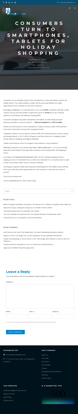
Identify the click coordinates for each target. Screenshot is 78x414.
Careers (44, 368)
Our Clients (45, 362)
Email (32, 311)
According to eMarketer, (11, 110)
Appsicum (7, 248)
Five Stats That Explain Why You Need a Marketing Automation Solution (38, 232)
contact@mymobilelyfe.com (67, 2)
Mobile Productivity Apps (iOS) (23, 248)
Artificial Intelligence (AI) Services (15, 390)
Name (8, 311)
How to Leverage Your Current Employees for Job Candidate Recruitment (36, 235)
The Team (45, 358)
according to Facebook (30, 139)
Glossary (45, 375)
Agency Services (9, 394)
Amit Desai (7, 232)
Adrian (6, 235)
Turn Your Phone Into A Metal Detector (39, 244)
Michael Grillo (39, 62)
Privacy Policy (46, 378)
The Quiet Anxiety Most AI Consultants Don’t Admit (21, 211)
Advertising (7, 397)
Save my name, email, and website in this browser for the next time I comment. (32, 322)
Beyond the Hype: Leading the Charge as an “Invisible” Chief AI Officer (27, 208)
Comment (10, 282)
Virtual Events (8, 400)
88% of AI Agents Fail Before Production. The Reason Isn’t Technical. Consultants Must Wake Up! (37, 204)
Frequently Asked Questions (51, 371)
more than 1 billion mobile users (40, 147)
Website (55, 311)
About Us (45, 355)
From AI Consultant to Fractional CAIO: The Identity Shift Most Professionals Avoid (32, 214)
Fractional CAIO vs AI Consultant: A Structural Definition (22, 218)
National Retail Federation (24, 157)
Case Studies (46, 365)
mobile (40, 65)
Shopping (45, 68)
